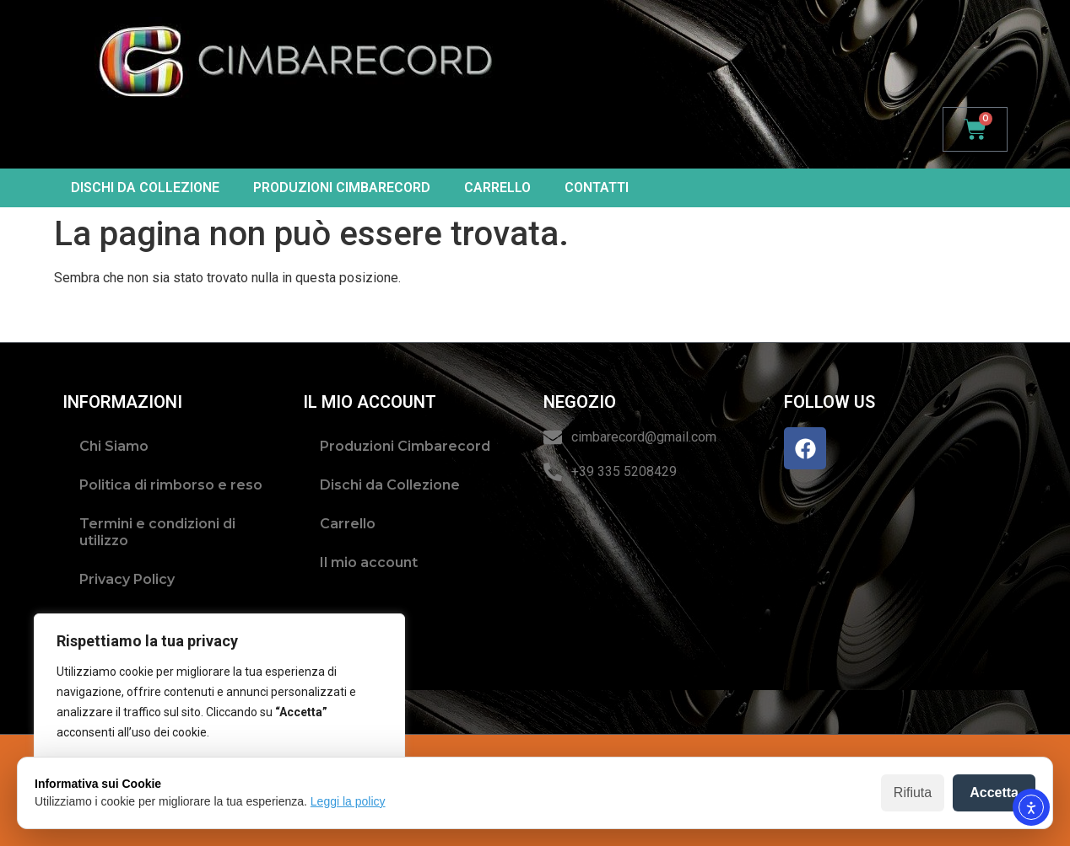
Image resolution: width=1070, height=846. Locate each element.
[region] (219, 713)
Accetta (994, 792)
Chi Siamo (114, 446)
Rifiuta (913, 792)
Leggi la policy (348, 801)
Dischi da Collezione (145, 187)
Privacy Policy (127, 579)
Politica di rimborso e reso (170, 485)
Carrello (497, 187)
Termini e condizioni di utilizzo (157, 532)
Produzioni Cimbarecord (341, 187)
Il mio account (369, 562)
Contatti (597, 187)
